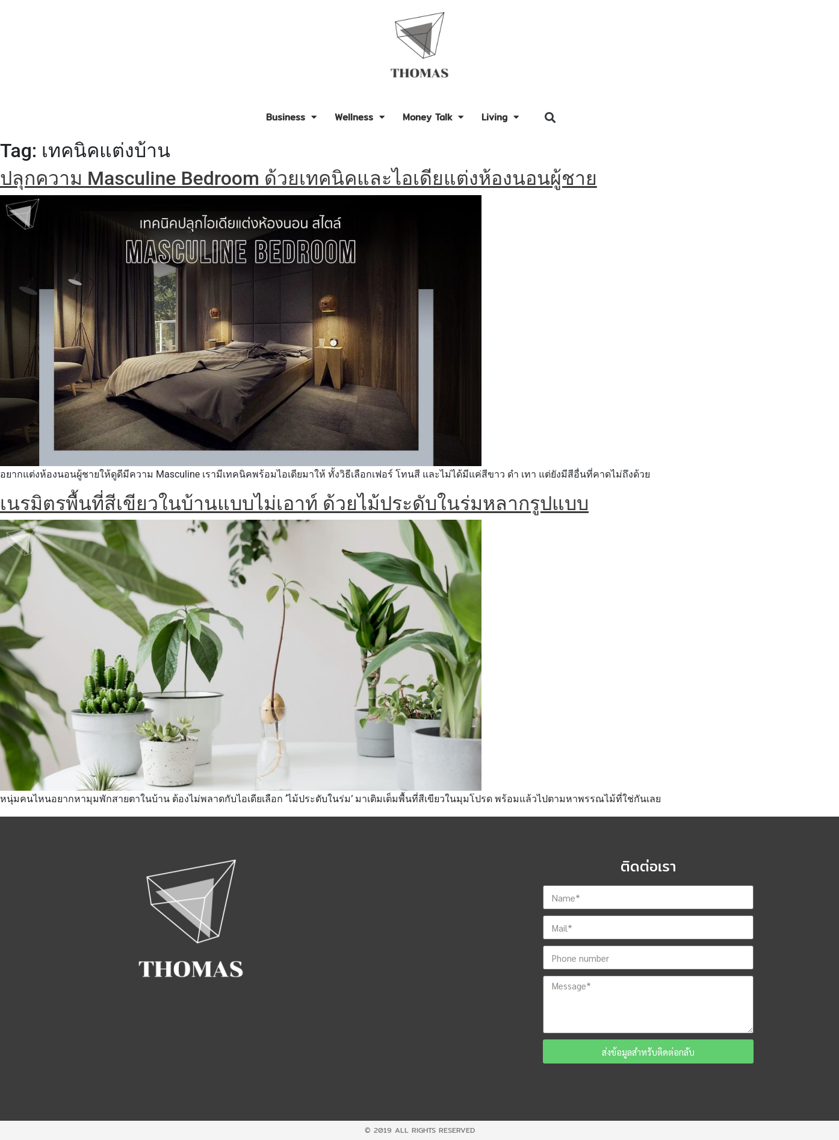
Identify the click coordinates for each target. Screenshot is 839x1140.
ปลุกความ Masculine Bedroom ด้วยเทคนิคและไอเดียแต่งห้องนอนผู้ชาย (298, 178)
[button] (550, 118)
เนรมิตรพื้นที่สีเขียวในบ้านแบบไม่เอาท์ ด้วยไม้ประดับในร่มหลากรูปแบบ (294, 503)
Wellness (360, 117)
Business (291, 117)
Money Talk (433, 117)
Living (500, 117)
